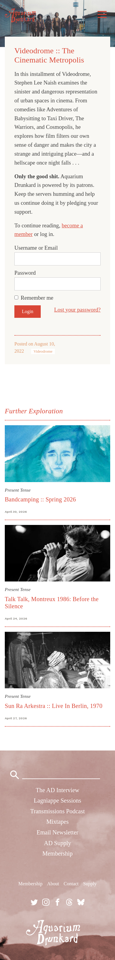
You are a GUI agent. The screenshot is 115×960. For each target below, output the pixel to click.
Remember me (37, 298)
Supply (89, 883)
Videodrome (43, 351)
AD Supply (57, 843)
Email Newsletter (57, 832)
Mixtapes (57, 821)
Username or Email (36, 248)
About (53, 883)
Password (25, 273)
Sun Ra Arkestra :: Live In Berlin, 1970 (53, 706)
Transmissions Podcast (57, 811)
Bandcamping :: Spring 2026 (40, 499)
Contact (70, 883)
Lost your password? (77, 310)
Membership (57, 853)
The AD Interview (57, 790)
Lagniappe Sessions (57, 800)
